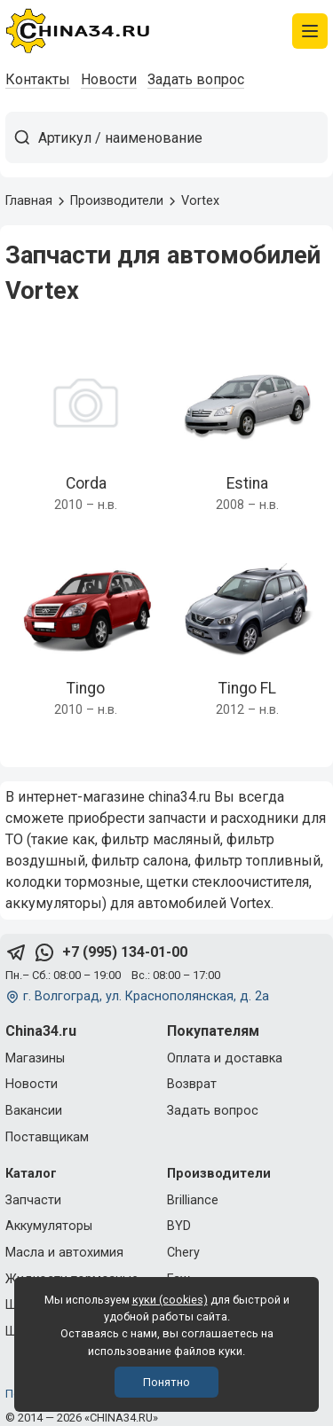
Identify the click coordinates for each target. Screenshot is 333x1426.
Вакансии (33, 1110)
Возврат (192, 1084)
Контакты (37, 79)
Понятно (166, 1382)
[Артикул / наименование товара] (182, 137)
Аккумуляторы (48, 1226)
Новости (109, 79)
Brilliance (192, 1200)
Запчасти (33, 1200)
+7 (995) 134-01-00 (124, 952)
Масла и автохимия (64, 1252)
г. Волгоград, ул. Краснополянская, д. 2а (146, 996)
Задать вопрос (195, 79)
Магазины (35, 1058)
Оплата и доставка (224, 1058)
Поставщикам (47, 1137)
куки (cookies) (170, 1299)
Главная (28, 200)
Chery (183, 1252)
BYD (179, 1226)
